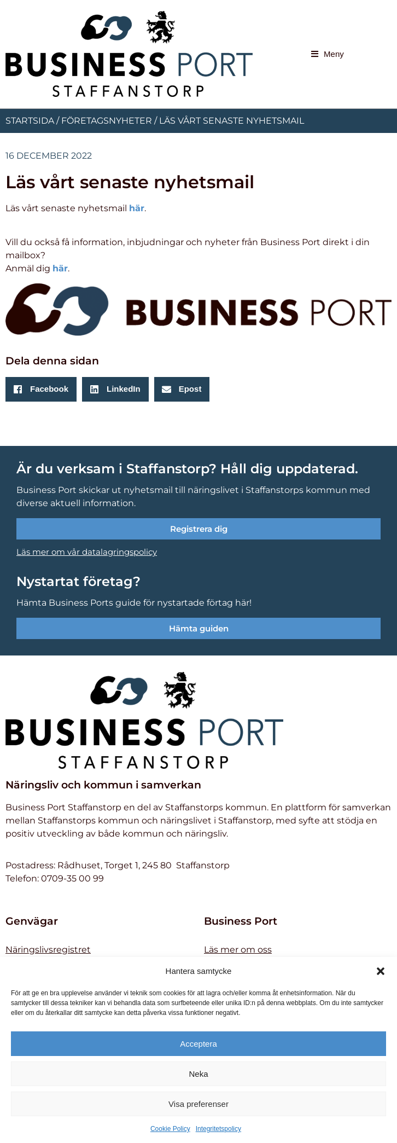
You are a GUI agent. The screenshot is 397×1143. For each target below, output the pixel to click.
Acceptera (198, 1043)
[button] (380, 971)
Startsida (29, 120)
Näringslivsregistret (48, 949)
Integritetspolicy (218, 1129)
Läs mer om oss (238, 949)
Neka (198, 1073)
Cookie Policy (170, 1129)
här (136, 208)
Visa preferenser (198, 1104)
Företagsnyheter (106, 120)
